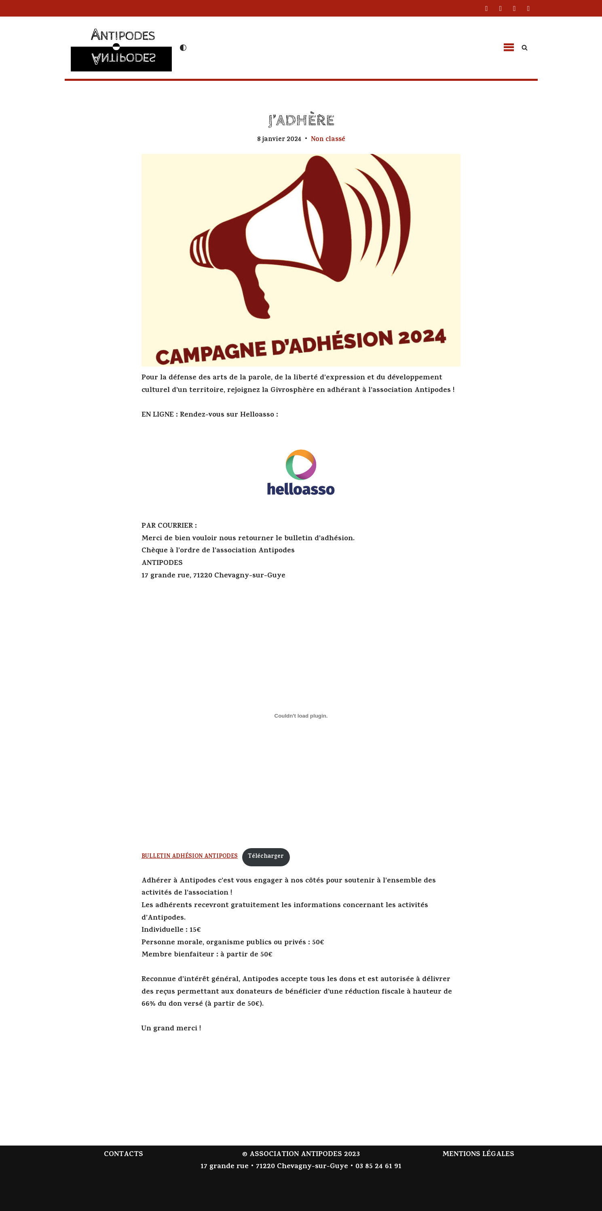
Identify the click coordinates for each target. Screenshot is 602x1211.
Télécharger (266, 856)
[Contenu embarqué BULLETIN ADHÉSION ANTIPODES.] (301, 715)
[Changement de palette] (183, 47)
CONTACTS (123, 1155)
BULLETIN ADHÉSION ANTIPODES (190, 856)
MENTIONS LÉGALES (478, 1155)
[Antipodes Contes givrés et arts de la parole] (121, 47)
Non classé (328, 140)
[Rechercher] (525, 47)
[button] (509, 48)
